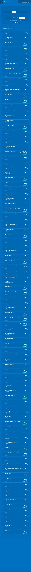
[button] (15, 33)
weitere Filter (15, 26)
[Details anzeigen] (28, 34)
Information (24, 0)
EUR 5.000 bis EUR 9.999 (15, 18)
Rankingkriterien (12, 556)
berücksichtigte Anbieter (5, 556)
